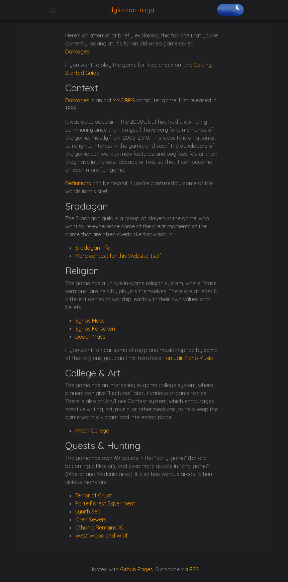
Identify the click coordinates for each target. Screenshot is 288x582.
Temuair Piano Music (188, 358)
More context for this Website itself (118, 255)
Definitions (78, 183)
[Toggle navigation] (53, 10)
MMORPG (123, 100)
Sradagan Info (92, 247)
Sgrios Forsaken (95, 328)
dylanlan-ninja (132, 10)
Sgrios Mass (90, 320)
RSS (194, 569)
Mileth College (92, 430)
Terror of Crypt (93, 495)
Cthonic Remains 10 (99, 527)
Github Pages (136, 569)
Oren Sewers (91, 519)
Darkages (77, 51)
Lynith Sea (88, 511)
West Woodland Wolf (101, 535)
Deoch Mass (90, 336)
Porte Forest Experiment (105, 503)
